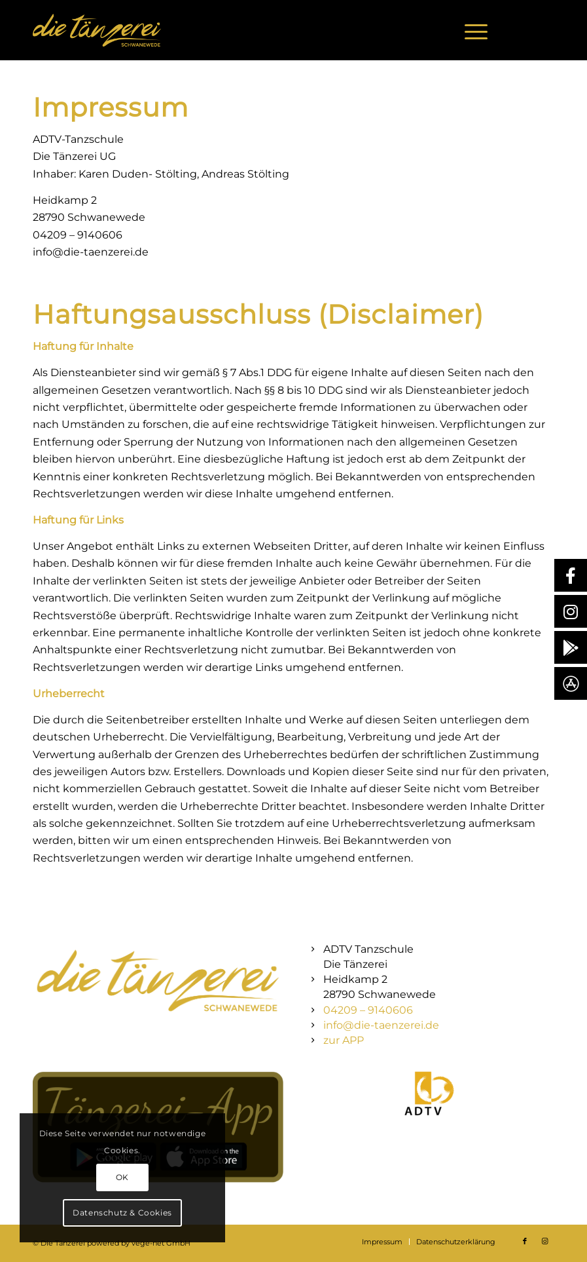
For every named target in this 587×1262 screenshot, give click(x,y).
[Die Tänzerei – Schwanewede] (97, 30)
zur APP (343, 1040)
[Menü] (470, 30)
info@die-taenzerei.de (381, 1025)
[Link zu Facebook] (525, 30)
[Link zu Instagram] (544, 30)
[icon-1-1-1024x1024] (429, 1093)
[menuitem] (470, 30)
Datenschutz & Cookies (122, 1212)
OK (122, 1177)
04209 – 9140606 (368, 1010)
